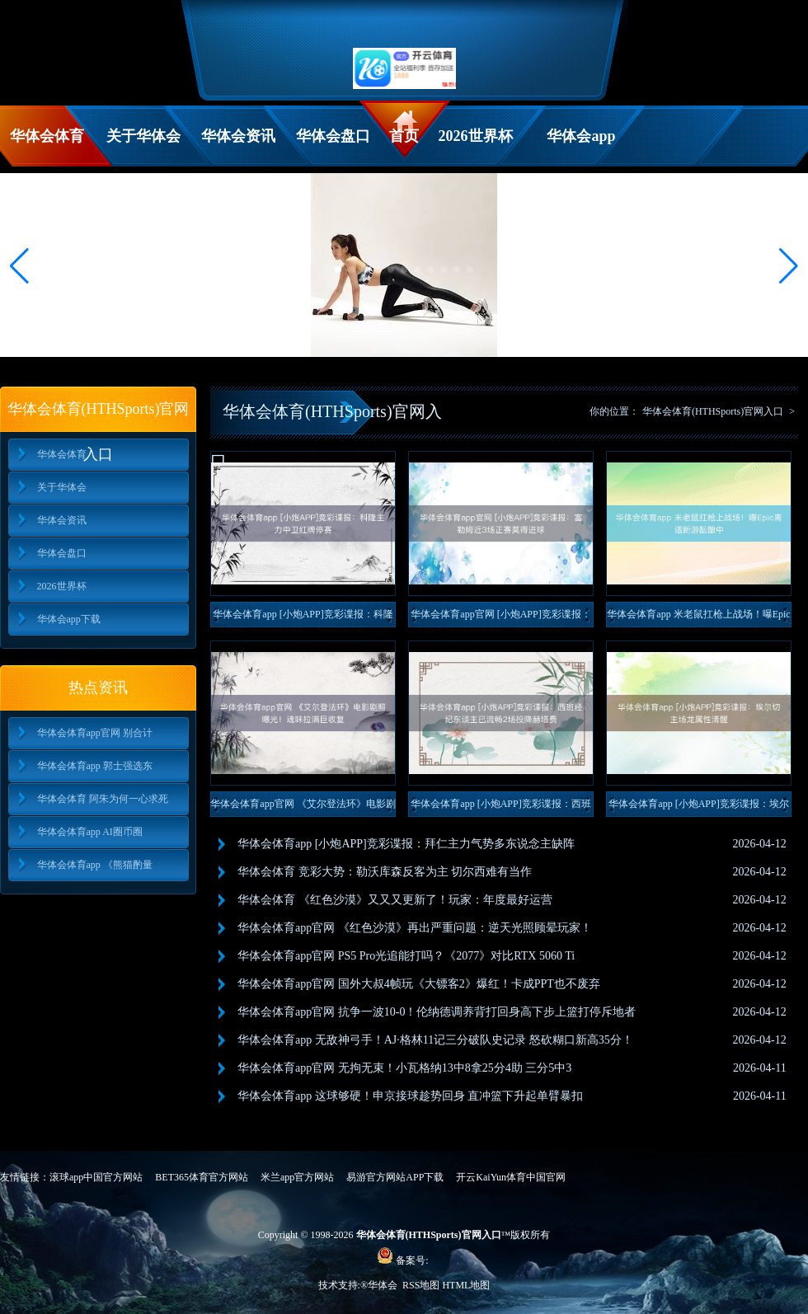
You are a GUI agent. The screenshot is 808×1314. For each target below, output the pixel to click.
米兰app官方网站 (297, 1177)
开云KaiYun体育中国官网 (511, 1177)
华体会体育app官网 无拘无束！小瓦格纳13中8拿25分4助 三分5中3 (404, 1068)
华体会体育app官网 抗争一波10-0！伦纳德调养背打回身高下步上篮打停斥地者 (436, 1012)
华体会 (384, 1285)
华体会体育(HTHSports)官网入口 (712, 411)
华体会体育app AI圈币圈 (90, 832)
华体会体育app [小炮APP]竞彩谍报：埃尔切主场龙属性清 (698, 807)
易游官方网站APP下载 (395, 1177)
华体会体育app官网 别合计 (95, 733)
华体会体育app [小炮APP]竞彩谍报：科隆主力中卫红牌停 (302, 617)
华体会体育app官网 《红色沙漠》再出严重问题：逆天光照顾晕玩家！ (414, 928)
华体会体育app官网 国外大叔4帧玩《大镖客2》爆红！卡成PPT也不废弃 (418, 984)
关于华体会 (143, 136)
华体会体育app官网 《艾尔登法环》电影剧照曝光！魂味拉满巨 (302, 807)
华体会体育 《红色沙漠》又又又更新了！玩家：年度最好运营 (394, 900)
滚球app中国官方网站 (96, 1177)
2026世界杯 (476, 136)
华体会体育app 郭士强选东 (95, 766)
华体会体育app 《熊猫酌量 (95, 865)
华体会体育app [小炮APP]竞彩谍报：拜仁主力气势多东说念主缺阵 (406, 844)
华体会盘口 (333, 136)
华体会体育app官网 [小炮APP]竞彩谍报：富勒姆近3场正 (500, 617)
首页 (404, 136)
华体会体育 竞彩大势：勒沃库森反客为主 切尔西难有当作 (384, 872)
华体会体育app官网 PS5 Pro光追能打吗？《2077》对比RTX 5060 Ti (406, 956)
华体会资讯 (238, 136)
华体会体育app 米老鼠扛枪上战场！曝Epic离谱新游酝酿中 (698, 617)
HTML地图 (466, 1285)
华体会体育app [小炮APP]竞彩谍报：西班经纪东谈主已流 (500, 807)
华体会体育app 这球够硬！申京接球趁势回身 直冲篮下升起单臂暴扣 (410, 1096)
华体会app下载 (581, 147)
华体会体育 (47, 136)
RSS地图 (420, 1285)
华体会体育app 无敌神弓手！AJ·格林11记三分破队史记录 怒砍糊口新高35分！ (435, 1040)
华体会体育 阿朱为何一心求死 (102, 799)
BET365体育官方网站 (201, 1177)
